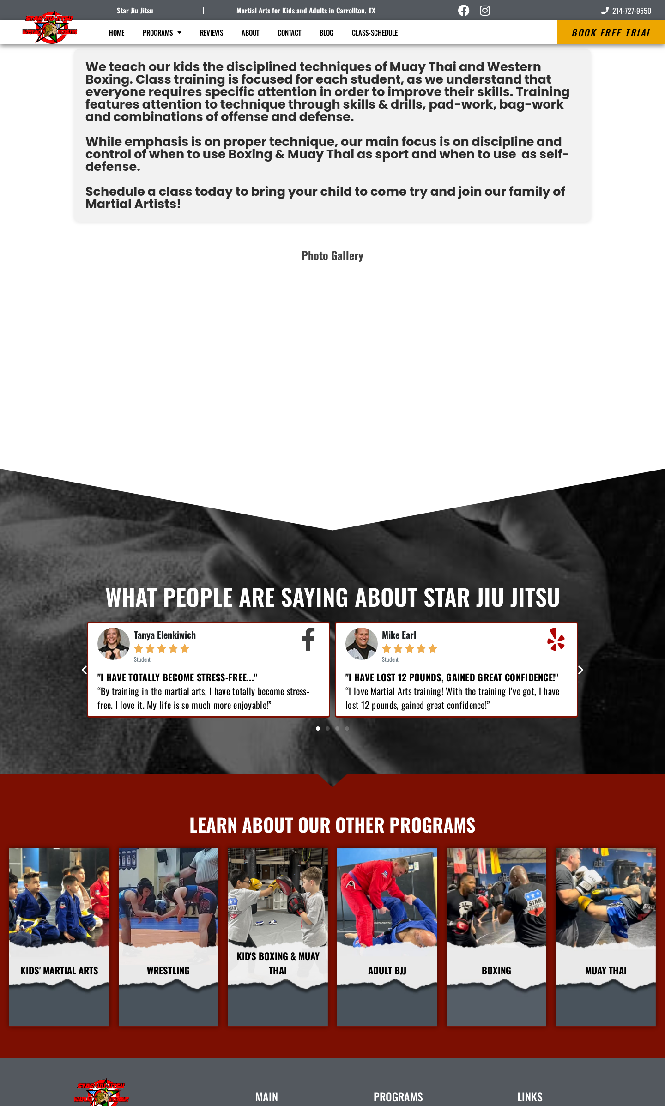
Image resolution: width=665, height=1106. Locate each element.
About (250, 32)
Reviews (211, 32)
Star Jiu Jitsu (135, 10)
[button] (84, 497)
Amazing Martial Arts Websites (558, 1094)
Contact (289, 32)
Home (116, 32)
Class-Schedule (375, 32)
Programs (162, 32)
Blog (326, 32)
